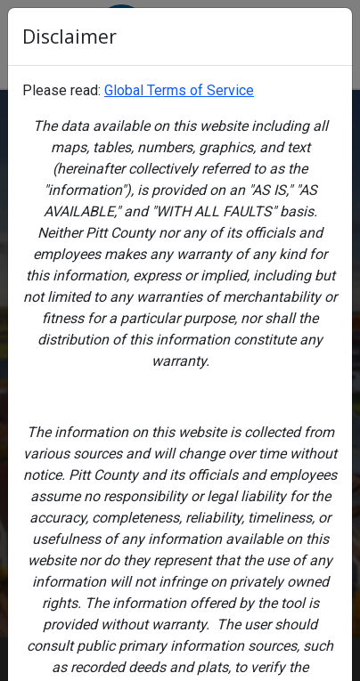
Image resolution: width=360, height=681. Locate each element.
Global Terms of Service (179, 90)
